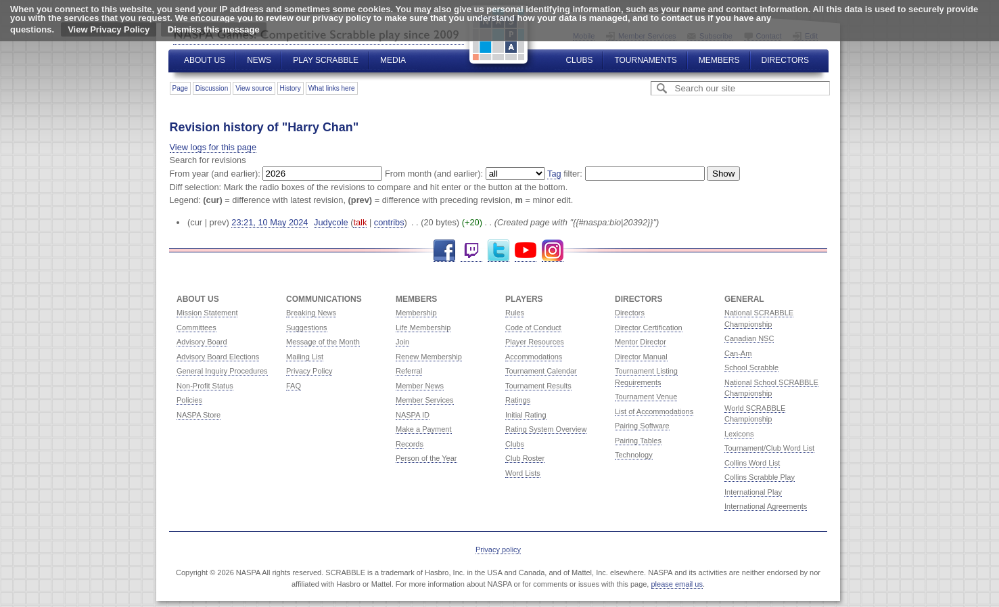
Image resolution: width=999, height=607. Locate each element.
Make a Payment (424, 429)
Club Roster (524, 458)
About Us (204, 60)
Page (180, 88)
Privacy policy (498, 549)
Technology (634, 455)
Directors (785, 60)
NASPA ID (412, 415)
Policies (189, 400)
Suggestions (306, 327)
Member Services (425, 400)
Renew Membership (429, 357)
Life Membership (423, 327)
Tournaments (645, 60)
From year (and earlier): (215, 173)
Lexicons (738, 434)
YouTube (525, 251)
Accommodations (533, 357)
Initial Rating (526, 415)
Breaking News (311, 313)
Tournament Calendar (541, 371)
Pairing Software (642, 426)
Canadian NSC (749, 338)
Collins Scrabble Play (759, 477)
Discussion (211, 88)
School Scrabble (751, 367)
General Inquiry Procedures (222, 371)
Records (409, 444)
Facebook (444, 251)
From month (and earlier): (434, 173)
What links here (331, 88)
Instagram (552, 251)
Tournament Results (538, 386)
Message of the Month (323, 342)
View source (253, 88)
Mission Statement (207, 313)
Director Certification (648, 327)
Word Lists (522, 473)
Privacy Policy (309, 371)
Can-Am (737, 353)
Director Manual (641, 357)
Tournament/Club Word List (769, 448)
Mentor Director (640, 342)
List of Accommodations (654, 411)
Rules (514, 313)
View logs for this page (213, 147)
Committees (196, 327)
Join (402, 342)
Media (393, 60)
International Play (753, 492)
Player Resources (534, 342)
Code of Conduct (533, 327)
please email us (677, 584)
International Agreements (765, 506)
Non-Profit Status (205, 386)
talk (360, 222)
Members (719, 60)
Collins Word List (752, 463)
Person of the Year (426, 458)
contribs (389, 222)
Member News (420, 386)
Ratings (517, 400)
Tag (554, 173)
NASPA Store (198, 415)
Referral (409, 371)
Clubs (579, 60)
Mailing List (304, 357)
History (290, 88)
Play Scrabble (325, 60)
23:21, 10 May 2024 (269, 222)
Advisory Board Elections (218, 357)
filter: (564, 173)
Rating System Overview (545, 429)
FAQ (293, 386)
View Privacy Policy (108, 29)
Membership (416, 313)
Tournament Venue (646, 396)
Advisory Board (202, 342)
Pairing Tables (638, 440)
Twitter (498, 251)
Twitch (471, 251)
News (259, 60)
